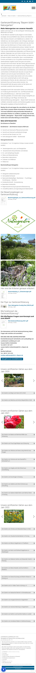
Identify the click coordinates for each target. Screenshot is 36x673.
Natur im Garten (12, 16)
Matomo (7, 661)
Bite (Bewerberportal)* (6, 662)
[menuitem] (22, 1)
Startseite (4, 16)
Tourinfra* (4, 659)
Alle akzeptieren (18, 668)
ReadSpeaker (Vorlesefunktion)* (8, 658)
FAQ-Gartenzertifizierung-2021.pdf (18, 321)
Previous (2, 380)
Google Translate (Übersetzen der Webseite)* (11, 656)
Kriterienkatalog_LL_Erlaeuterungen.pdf (19, 292)
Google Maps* (5, 655)
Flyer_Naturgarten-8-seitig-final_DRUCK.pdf (20, 305)
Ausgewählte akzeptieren (18, 666)
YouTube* (4, 653)
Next (33, 380)
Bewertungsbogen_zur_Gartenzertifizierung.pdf (21, 198)
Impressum (32, 670)
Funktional (10, 651)
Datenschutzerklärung (6, 644)
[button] (18, 393)
